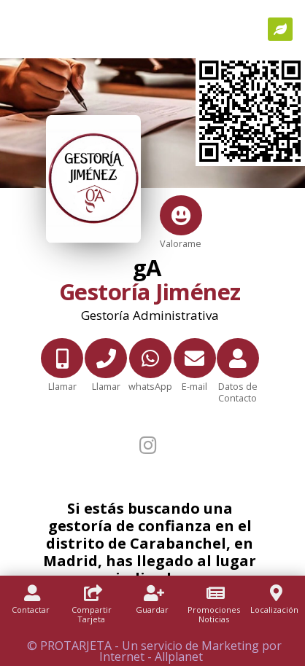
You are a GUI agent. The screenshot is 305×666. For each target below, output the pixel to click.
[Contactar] (31, 607)
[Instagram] (149, 444)
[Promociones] (214, 612)
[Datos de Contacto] (238, 379)
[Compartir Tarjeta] (92, 612)
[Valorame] (181, 219)
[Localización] (274, 607)
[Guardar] (152, 607)
